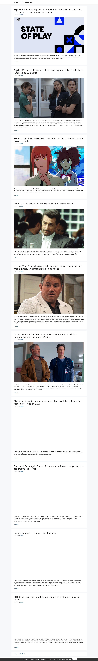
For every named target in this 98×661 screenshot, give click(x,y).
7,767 (20, 653)
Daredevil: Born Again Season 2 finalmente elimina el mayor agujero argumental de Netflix (49, 467)
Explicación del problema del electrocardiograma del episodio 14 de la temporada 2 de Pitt (48, 71)
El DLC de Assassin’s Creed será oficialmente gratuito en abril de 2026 (46, 598)
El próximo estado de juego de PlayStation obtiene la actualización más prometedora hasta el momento (48, 11)
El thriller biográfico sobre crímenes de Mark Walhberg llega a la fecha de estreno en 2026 (47, 402)
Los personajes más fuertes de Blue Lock (35, 532)
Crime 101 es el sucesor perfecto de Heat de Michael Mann (44, 203)
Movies (16, 61)
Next (24, 653)
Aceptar (74, 659)
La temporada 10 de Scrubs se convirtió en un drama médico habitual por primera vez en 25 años (45, 335)
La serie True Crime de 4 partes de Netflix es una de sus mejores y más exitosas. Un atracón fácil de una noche (47, 267)
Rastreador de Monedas (23, 2)
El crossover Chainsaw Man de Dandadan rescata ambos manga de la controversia (48, 140)
